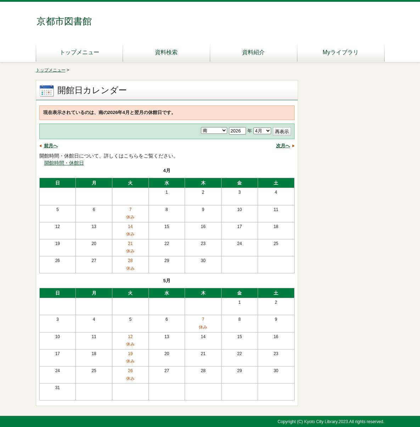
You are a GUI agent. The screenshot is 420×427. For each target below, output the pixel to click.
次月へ (283, 145)
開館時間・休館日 (64, 163)
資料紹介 (253, 52)
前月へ (51, 145)
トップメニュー (79, 52)
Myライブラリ (340, 52)
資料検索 (166, 52)
